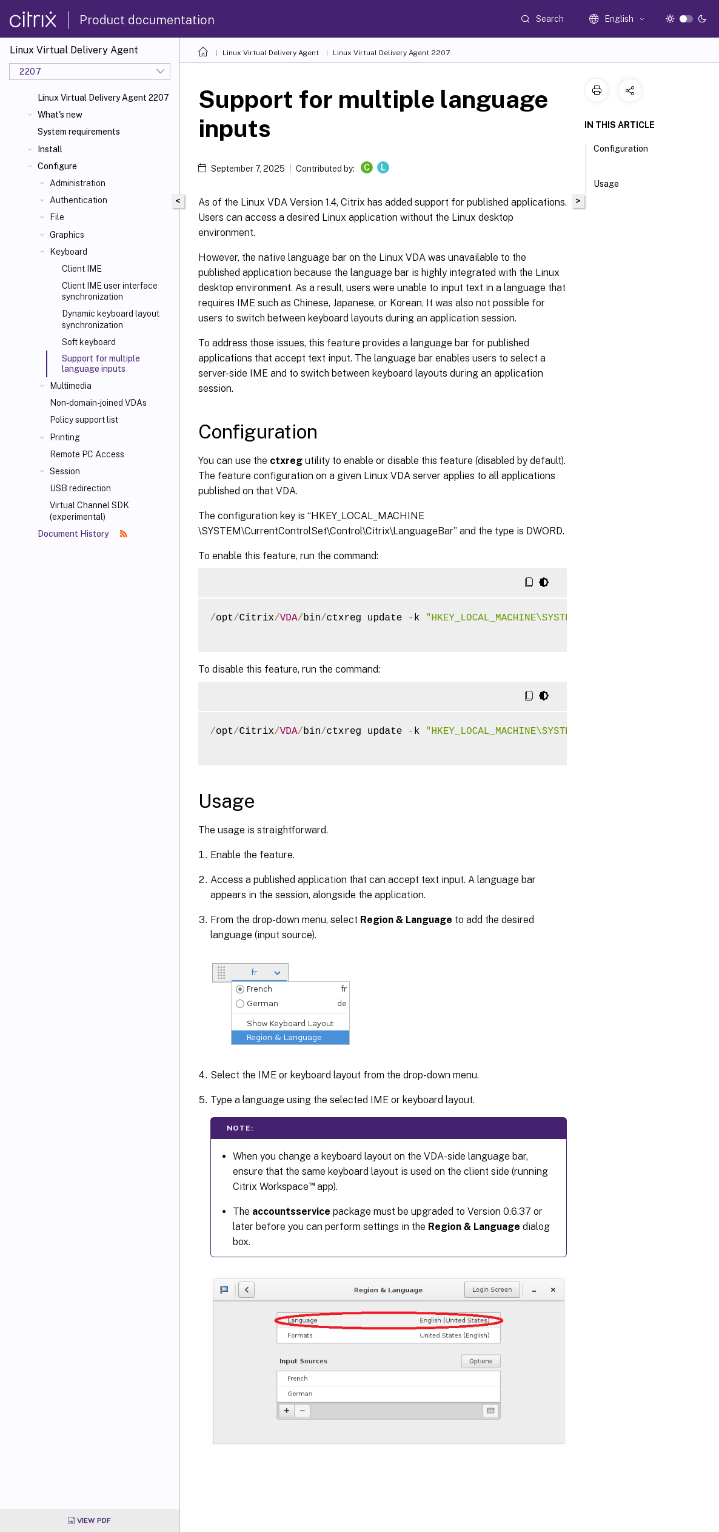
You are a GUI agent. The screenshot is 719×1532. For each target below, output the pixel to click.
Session (65, 471)
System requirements (79, 131)
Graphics (67, 235)
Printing (65, 437)
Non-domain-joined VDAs (98, 403)
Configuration (621, 154)
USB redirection (80, 488)
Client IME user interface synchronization (110, 291)
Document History (82, 534)
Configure (57, 166)
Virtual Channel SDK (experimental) (89, 510)
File (57, 217)
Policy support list (84, 420)
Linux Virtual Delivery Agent (270, 53)
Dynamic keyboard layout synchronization (110, 319)
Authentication (78, 200)
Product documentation (147, 20)
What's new (60, 114)
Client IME (82, 269)
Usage (613, 182)
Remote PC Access (87, 454)
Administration (77, 183)
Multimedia (71, 386)
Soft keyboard (89, 342)
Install (50, 149)
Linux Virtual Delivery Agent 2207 (103, 97)
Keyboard (68, 252)
